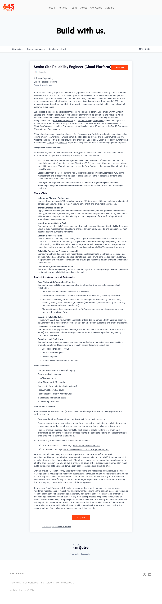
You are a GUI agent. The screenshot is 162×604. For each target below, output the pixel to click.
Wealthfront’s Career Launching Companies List (55, 126)
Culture (50, 142)
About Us (62, 142)
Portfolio (62, 7)
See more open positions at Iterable (56, 527)
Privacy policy (74, 554)
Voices (83, 7)
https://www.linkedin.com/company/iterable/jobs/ (86, 449)
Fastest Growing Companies (90, 120)
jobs (17, 49)
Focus (51, 7)
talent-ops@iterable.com (64, 466)
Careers (109, 7)
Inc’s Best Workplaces (63, 120)
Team (73, 7)
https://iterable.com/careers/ (86, 445)
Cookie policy (85, 554)
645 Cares (96, 7)
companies (35, 49)
